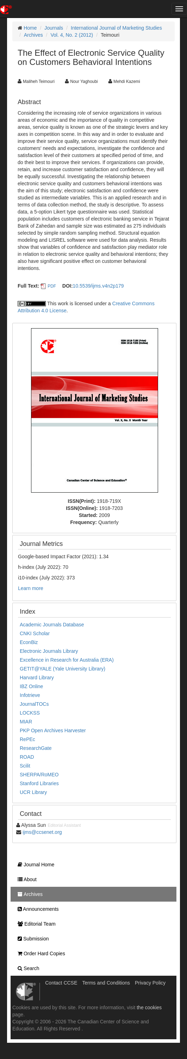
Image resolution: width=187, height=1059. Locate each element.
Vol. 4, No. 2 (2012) (71, 35)
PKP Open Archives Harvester (53, 730)
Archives (33, 35)
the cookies (149, 1007)
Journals (53, 28)
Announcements (36, 909)
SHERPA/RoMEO (39, 774)
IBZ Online (31, 686)
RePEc (27, 739)
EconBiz (29, 642)
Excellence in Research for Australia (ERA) (67, 660)
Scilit (25, 766)
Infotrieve (30, 695)
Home (30, 28)
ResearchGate (36, 748)
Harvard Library (37, 677)
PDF (52, 286)
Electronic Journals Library (49, 651)
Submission (31, 938)
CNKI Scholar (35, 633)
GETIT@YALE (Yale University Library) (62, 669)
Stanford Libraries (39, 783)
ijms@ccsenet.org (42, 832)
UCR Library (33, 792)
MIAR (26, 721)
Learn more (30, 588)
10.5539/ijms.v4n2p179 (98, 286)
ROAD (27, 757)
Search (26, 968)
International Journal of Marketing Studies (116, 28)
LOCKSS (30, 713)
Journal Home (34, 864)
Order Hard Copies (39, 953)
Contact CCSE (61, 983)
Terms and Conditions (106, 983)
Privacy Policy (150, 983)
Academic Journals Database (52, 624)
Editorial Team (34, 924)
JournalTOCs (34, 704)
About (25, 879)
